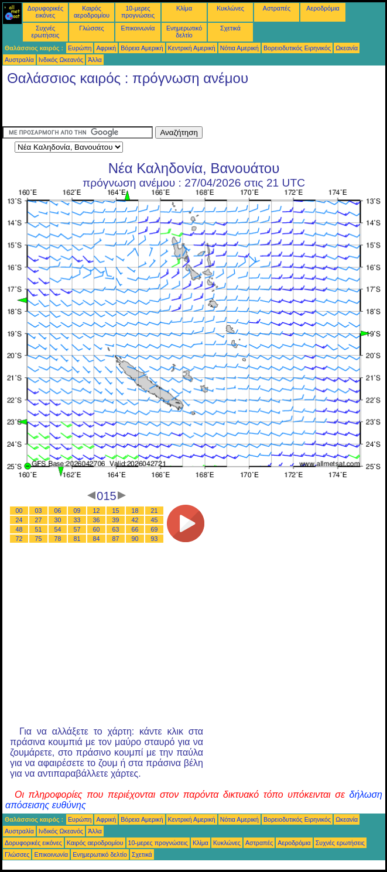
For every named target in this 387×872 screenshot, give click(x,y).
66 (135, 529)
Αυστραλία (19, 59)
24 (19, 519)
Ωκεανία (346, 47)
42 (135, 519)
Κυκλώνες (230, 8)
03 (38, 510)
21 (154, 510)
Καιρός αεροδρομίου (91, 12)
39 (115, 519)
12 (96, 510)
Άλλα (95, 59)
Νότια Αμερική (239, 47)
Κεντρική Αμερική (191, 47)
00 (19, 510)
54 (57, 529)
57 (77, 529)
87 (115, 538)
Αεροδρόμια (322, 8)
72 (19, 538)
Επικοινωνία (138, 28)
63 (115, 529)
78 (57, 538)
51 (38, 529)
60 (96, 529)
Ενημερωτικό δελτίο (184, 32)
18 (135, 510)
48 (19, 529)
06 (57, 510)
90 (135, 538)
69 (154, 529)
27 (38, 519)
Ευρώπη (79, 47)
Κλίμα (184, 8)
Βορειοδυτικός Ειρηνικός (297, 47)
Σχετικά (230, 28)
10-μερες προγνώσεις (138, 12)
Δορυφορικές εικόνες (45, 12)
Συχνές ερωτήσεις (46, 32)
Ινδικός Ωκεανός (61, 59)
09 (77, 510)
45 (154, 519)
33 (77, 519)
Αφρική (106, 47)
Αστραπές (276, 8)
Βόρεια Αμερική (142, 47)
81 (77, 538)
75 (38, 538)
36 (96, 519)
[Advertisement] (139, 108)
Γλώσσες (91, 28)
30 (57, 519)
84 (96, 538)
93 (154, 538)
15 (115, 510)
